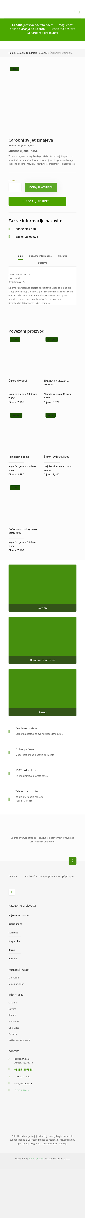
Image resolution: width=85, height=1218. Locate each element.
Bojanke (43, 52)
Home (12, 52)
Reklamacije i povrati (19, 1056)
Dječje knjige (15, 940)
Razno (42, 728)
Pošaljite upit (37, 217)
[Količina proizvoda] (15, 203)
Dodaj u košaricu (41, 203)
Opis (20, 272)
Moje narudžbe (16, 1000)
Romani (42, 624)
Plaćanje (62, 272)
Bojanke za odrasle (27, 52)
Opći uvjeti (14, 1043)
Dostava (42, 278)
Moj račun (14, 993)
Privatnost (14, 1037)
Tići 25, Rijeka (22, 1106)
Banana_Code (35, 1174)
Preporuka (14, 957)
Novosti (12, 1025)
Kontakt (13, 1031)
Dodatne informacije (40, 272)
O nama (13, 1018)
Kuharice (13, 948)
